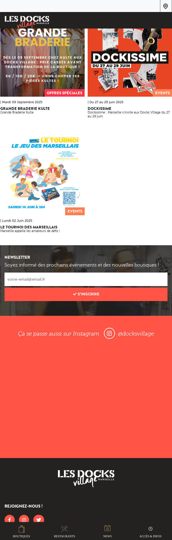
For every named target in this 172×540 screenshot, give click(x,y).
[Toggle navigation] (163, 21)
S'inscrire (86, 294)
